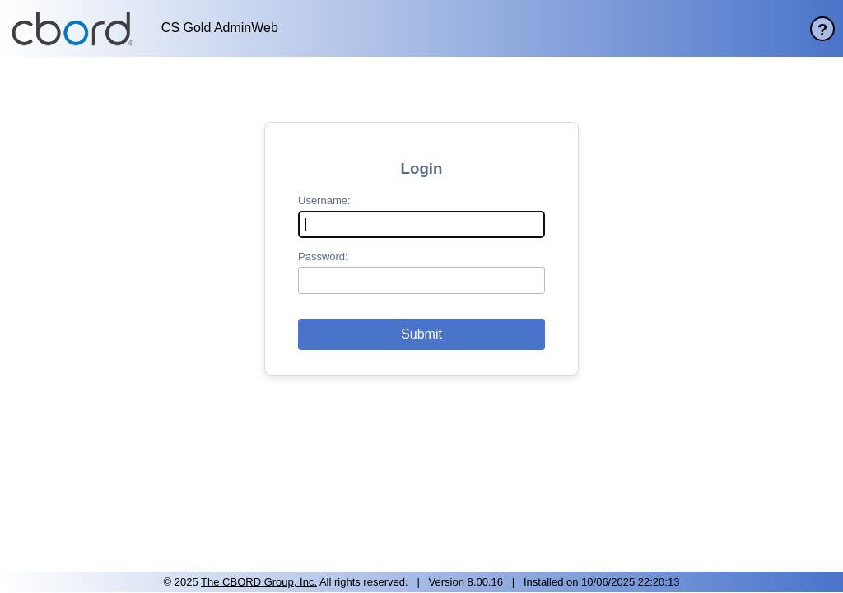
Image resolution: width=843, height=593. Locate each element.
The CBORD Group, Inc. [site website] (259, 582)
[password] (421, 280)
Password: (323, 256)
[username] (421, 224)
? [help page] (822, 30)
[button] (421, 334)
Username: (324, 200)
